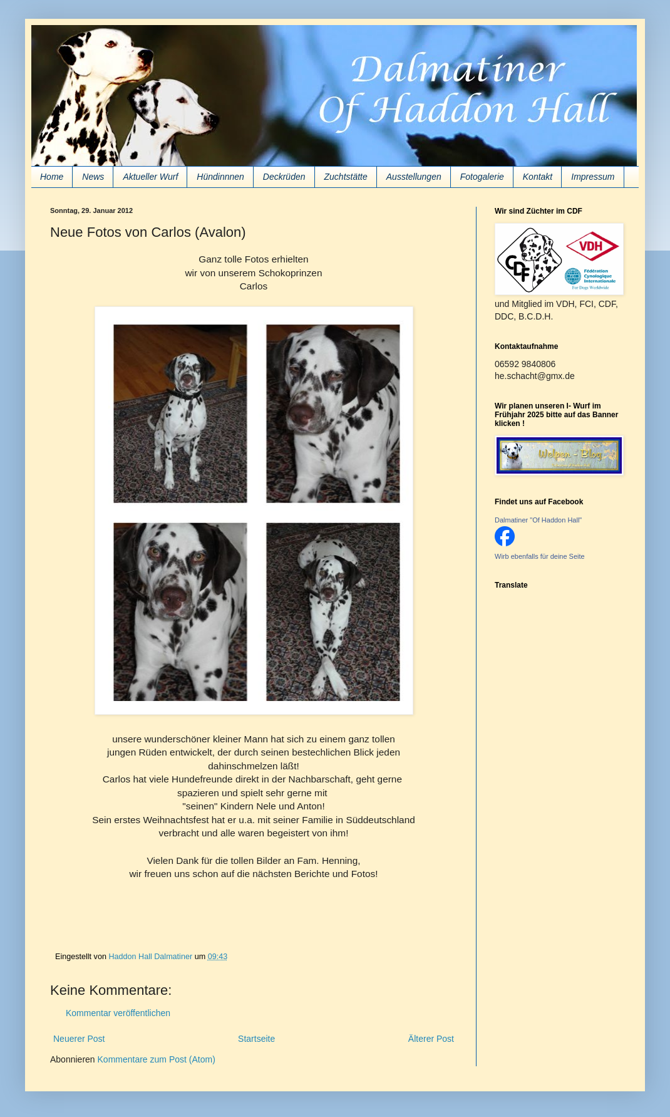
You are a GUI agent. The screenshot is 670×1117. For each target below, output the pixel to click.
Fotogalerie (482, 177)
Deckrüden (284, 177)
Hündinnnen (220, 177)
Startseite (256, 1039)
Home (51, 177)
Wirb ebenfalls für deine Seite (540, 556)
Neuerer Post (79, 1039)
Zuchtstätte (346, 177)
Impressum (592, 177)
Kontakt (537, 177)
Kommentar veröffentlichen (118, 1013)
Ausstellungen (413, 177)
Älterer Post (431, 1039)
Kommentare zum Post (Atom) (156, 1059)
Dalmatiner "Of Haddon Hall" (538, 520)
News (93, 177)
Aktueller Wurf (150, 177)
